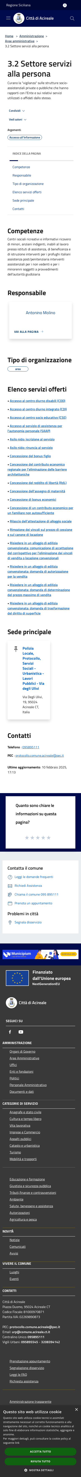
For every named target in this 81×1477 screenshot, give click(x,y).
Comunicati (18, 1246)
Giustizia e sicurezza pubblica (30, 1185)
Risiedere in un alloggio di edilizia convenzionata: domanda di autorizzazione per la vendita (38, 571)
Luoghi (14, 1272)
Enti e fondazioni (21, 1071)
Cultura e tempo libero (25, 1118)
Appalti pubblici (20, 1138)
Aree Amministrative (24, 1058)
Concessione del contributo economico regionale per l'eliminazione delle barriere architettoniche (37, 469)
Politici (14, 1078)
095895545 (29, 1341)
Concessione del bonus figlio (30, 455)
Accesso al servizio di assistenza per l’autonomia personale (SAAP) (35, 428)
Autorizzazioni (20, 1212)
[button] (40, 1470)
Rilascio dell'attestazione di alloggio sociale (41, 521)
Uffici (13, 1064)
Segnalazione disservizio (27, 1367)
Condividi (17, 110)
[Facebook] (10, 1032)
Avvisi (14, 1253)
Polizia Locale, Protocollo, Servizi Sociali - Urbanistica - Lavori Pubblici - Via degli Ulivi (33, 668)
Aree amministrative (19, 41)
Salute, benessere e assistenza (31, 1205)
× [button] (76, 1409)
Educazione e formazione (27, 1179)
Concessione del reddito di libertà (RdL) (38, 482)
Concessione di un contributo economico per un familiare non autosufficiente (40, 510)
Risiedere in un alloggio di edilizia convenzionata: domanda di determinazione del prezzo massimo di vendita (39, 589)
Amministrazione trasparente (30, 1401)
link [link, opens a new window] (17, 1443)
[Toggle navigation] (8, 17)
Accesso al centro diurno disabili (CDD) (37, 400)
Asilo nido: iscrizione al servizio (32, 439)
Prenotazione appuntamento (30, 1361)
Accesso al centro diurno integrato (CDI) (38, 409)
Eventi (14, 1278)
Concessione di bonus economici (33, 499)
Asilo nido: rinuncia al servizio (31, 447)
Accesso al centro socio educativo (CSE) (38, 417)
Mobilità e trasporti (23, 1158)
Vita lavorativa (20, 1125)
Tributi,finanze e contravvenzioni (33, 1192)
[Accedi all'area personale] (65, 5)
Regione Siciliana (18, 5)
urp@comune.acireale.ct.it (31, 1331)
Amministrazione (31, 35)
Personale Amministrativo (28, 1084)
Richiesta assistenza (24, 1381)
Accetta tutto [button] (40, 1451)
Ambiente (16, 1199)
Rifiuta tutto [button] (41, 1461)
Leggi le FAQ (18, 1374)
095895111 (30, 747)
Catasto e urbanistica (25, 1145)
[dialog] (40, 1441)
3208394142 (50, 1341)
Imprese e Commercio (25, 1132)
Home (9, 35)
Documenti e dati (22, 1091)
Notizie (15, 1239)
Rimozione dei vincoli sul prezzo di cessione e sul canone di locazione (40, 532)
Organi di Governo (22, 1051)
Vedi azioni (18, 119)
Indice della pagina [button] (27, 153)
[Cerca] (72, 18)
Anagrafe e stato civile (25, 1112)
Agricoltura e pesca (23, 1219)
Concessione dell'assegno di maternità (37, 491)
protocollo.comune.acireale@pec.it (39, 755)
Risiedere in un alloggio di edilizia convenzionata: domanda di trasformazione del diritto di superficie (39, 608)
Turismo (15, 1152)
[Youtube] (21, 1032)
